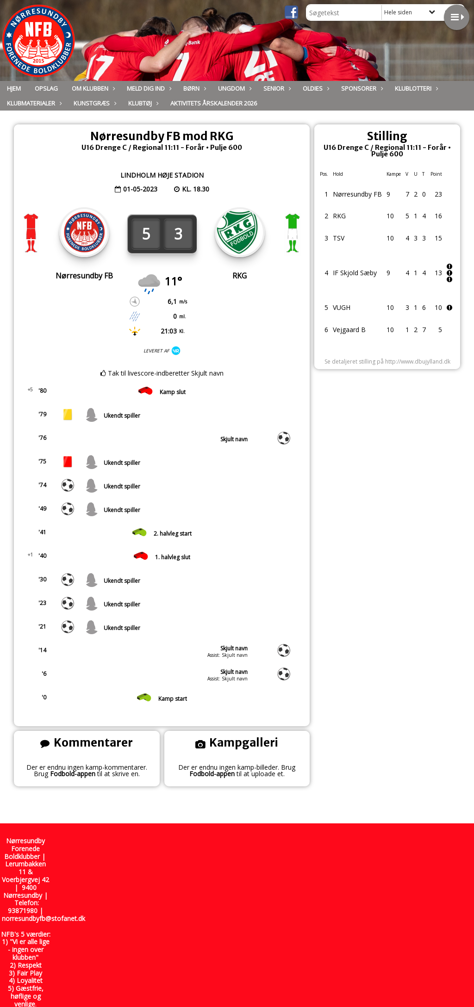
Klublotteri (415, 88)
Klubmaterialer (33, 103)
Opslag (46, 88)
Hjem (14, 88)
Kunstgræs (94, 103)
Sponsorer (361, 88)
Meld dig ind (148, 88)
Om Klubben (92, 88)
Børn (193, 88)
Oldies (315, 88)
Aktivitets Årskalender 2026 (213, 103)
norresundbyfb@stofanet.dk (43, 918)
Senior (276, 88)
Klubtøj (142, 103)
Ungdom (233, 88)
